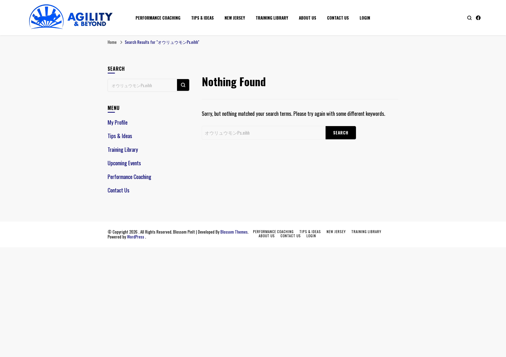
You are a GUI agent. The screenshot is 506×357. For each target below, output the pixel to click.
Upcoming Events (124, 163)
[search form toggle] (469, 17)
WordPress (135, 237)
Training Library (272, 18)
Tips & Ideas (202, 18)
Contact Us (338, 18)
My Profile (117, 122)
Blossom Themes (234, 232)
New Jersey (235, 18)
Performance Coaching (158, 18)
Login (365, 18)
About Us (307, 18)
